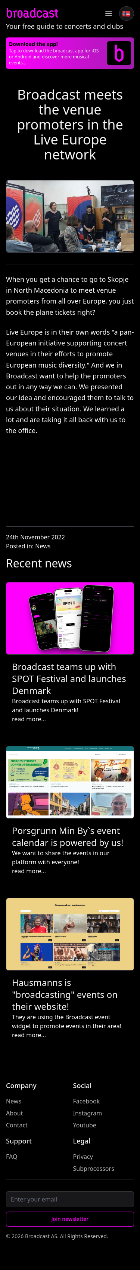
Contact (17, 1125)
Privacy (83, 1156)
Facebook (86, 1101)
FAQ (11, 1156)
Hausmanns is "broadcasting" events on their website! (65, 994)
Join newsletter (70, 1218)
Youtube (84, 1125)
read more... (29, 719)
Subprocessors (93, 1168)
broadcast (32, 13)
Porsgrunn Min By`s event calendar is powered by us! (68, 836)
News (42, 546)
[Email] (70, 1199)
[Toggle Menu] (108, 13)
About (14, 1113)
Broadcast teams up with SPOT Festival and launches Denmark (69, 678)
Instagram (87, 1113)
